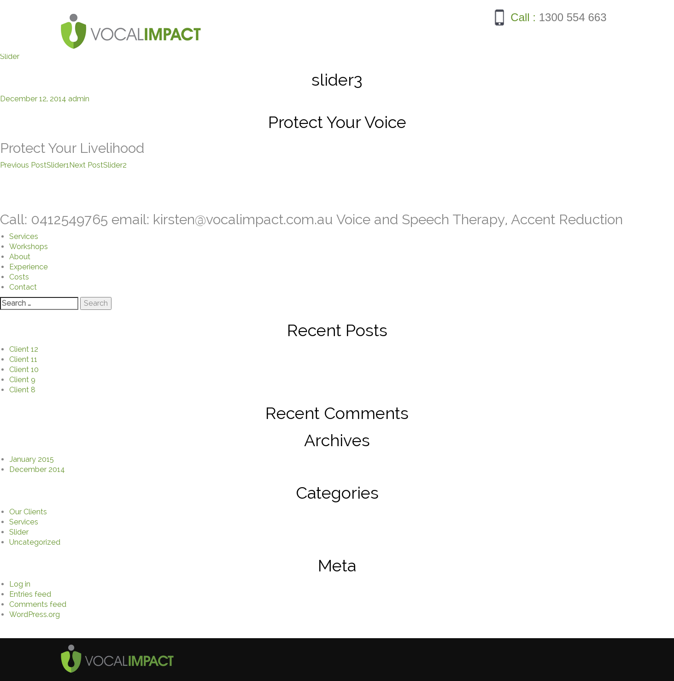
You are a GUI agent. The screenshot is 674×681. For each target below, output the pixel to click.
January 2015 (31, 459)
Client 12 (23, 349)
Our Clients (28, 511)
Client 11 (23, 359)
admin (78, 98)
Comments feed (37, 604)
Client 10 (24, 369)
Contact (23, 287)
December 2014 (37, 469)
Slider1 (34, 165)
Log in (19, 584)
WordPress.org (34, 614)
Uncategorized (34, 542)
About (19, 256)
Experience (28, 266)
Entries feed (30, 594)
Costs (19, 277)
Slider (9, 56)
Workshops (28, 246)
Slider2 (98, 165)
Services (23, 236)
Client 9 (22, 379)
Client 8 (22, 389)
